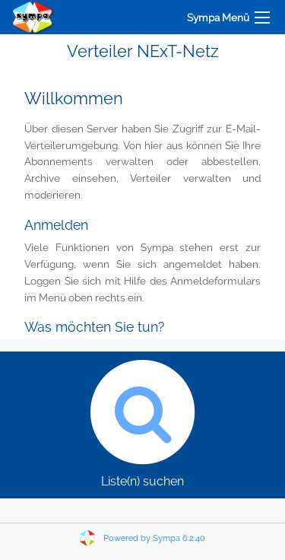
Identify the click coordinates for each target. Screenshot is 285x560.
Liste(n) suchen (142, 420)
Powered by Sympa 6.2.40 (154, 538)
